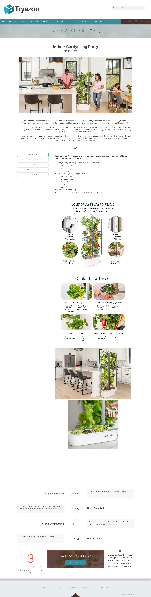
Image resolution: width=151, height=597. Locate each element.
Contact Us (45, 587)
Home (115, 35)
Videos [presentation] (33, 164)
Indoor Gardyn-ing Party (126, 35)
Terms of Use (72, 587)
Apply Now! (75, 562)
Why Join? (84, 21)
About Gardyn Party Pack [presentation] (33, 160)
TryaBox (34, 21)
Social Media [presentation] (32, 169)
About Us (58, 587)
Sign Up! (98, 21)
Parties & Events (17, 21)
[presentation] (32, 175)
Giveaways (62, 21)
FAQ (73, 21)
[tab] (33, 155)
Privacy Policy (88, 587)
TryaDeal (47, 21)
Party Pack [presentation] (33, 155)
